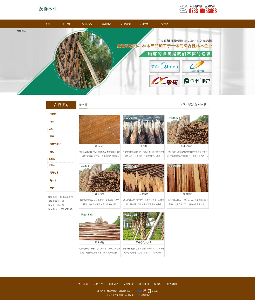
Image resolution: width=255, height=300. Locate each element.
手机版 (155, 291)
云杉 (51, 129)
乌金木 (53, 180)
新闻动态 (106, 23)
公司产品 (87, 23)
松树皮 (52, 159)
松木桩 (53, 114)
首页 (47, 23)
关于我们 (67, 23)
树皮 (52, 151)
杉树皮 (52, 165)
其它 (52, 188)
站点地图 (172, 284)
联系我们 (145, 23)
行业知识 (126, 23)
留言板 (165, 23)
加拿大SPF (55, 144)
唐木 (52, 136)
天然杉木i (54, 172)
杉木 (52, 122)
